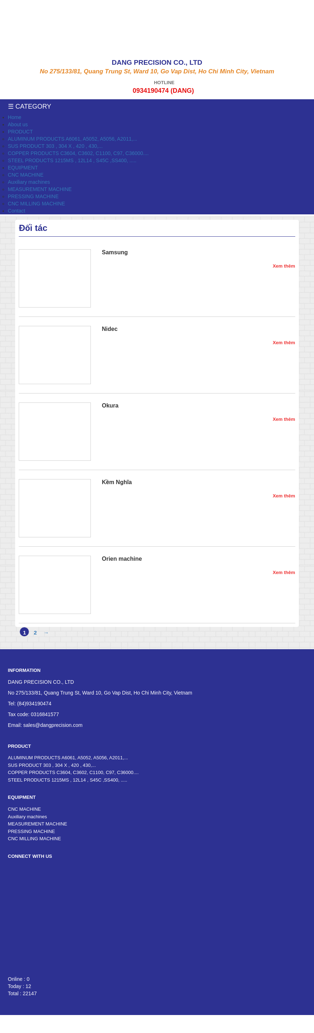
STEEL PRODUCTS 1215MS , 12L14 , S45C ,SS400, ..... (72, 160)
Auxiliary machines (29, 182)
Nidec (110, 329)
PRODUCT (20, 132)
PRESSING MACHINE (33, 196)
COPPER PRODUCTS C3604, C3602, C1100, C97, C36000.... (78, 153)
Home (14, 117)
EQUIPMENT (23, 167)
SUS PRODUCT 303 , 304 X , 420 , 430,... (55, 146)
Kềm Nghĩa (117, 482)
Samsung (115, 252)
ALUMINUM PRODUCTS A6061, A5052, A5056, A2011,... (72, 139)
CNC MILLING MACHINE (36, 203)
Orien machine (122, 559)
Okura (110, 405)
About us (18, 124)
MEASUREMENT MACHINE (40, 189)
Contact (16, 211)
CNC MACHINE (26, 175)
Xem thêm (284, 266)
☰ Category (29, 106)
